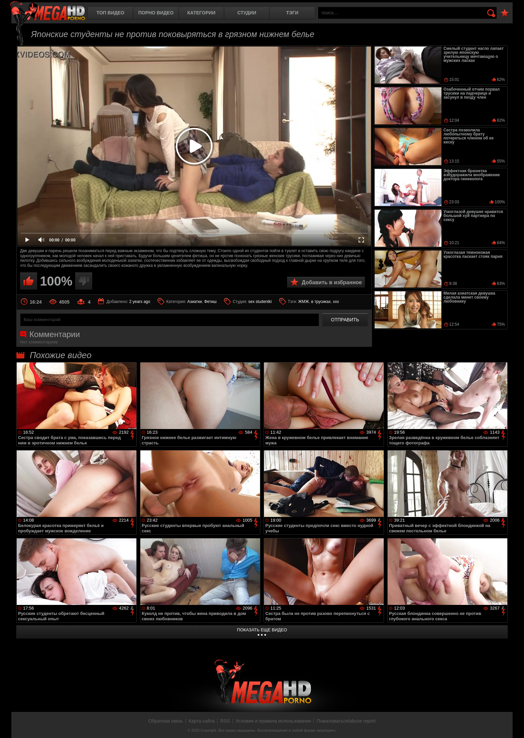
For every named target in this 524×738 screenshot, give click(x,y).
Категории (201, 12)
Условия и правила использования (273, 721)
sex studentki (260, 301)
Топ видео (110, 12)
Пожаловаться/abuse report (346, 721)
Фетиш (210, 301)
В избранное (504, 13)
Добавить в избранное (332, 282)
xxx (336, 301)
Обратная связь (165, 721)
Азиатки (194, 301)
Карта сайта (201, 721)
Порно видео (156, 12)
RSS (225, 721)
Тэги (292, 12)
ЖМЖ (303, 301)
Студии (246, 12)
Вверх (514, 726)
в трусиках (321, 301)
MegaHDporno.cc (47, 11)
